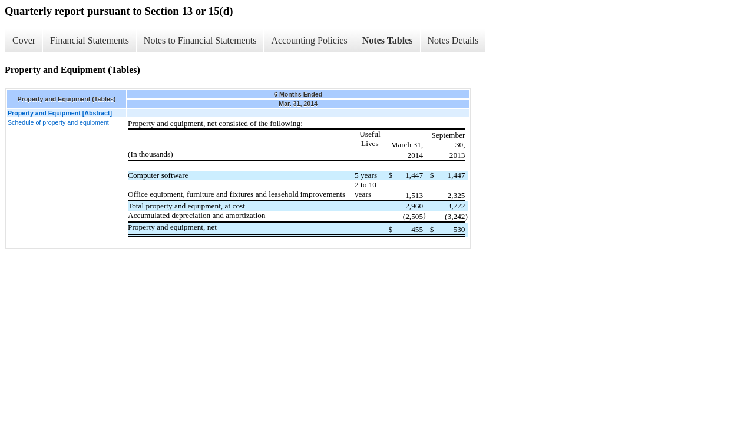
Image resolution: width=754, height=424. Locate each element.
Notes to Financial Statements (200, 40)
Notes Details (453, 40)
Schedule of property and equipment (58, 122)
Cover (23, 40)
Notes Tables (387, 40)
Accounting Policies (309, 40)
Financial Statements (89, 40)
